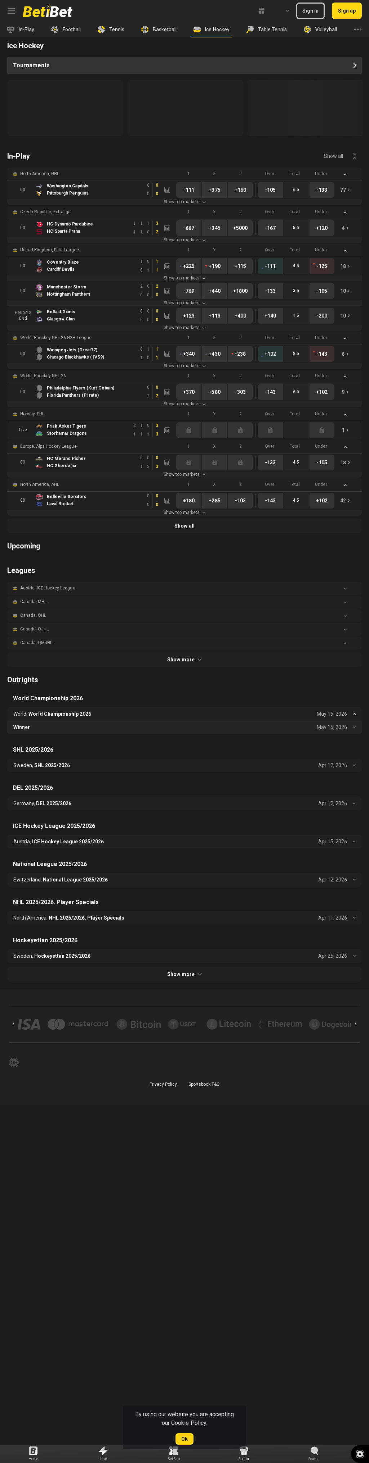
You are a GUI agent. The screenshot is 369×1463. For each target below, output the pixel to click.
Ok (184, 1439)
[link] (47, 11)
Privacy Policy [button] (163, 1084)
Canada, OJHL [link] (34, 629)
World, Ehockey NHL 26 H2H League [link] (56, 337)
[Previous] (13, 1024)
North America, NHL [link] (39, 173)
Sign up (347, 11)
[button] (184, 174)
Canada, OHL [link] (33, 615)
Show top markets (184, 201)
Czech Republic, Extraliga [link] (45, 211)
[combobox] (282, 11)
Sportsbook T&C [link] (203, 1084)
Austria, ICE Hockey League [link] (47, 588)
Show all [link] (333, 156)
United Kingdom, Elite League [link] (49, 249)
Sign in (310, 11)
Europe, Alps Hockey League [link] (48, 446)
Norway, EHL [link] (32, 413)
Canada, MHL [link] (33, 601)
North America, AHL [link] (39, 484)
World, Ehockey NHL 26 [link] (43, 375)
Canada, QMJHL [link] (36, 642)
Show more (184, 659)
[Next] (355, 1024)
